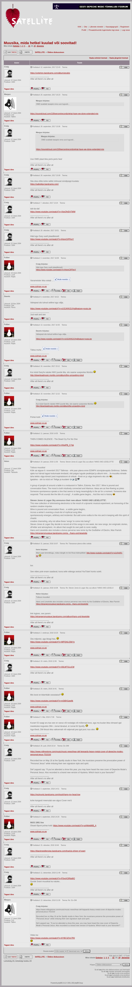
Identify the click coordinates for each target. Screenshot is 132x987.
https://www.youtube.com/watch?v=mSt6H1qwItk (51, 701)
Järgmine (40, 46)
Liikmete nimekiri (96, 27)
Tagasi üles (9, 89)
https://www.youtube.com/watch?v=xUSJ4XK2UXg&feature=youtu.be (60, 308)
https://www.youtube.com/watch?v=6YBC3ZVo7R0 (52, 938)
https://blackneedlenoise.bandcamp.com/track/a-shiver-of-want (57, 851)
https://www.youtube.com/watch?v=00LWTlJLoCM (52, 667)
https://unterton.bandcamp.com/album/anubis (50, 73)
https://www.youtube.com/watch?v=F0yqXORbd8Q (52, 878)
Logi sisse (126, 30)
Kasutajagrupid (112, 27)
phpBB (60, 983)
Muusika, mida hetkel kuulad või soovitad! (40, 43)
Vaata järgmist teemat (118, 58)
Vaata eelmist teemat (98, 58)
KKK (79, 27)
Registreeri (124, 27)
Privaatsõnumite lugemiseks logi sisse (104, 30)
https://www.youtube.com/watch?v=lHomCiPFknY (52, 239)
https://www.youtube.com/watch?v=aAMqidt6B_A (74, 825)
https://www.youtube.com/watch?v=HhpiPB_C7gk (52, 445)
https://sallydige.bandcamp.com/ (44, 184)
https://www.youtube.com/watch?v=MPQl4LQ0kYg (52, 642)
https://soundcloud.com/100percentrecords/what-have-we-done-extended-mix (64, 113)
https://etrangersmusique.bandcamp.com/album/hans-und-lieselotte (59, 616)
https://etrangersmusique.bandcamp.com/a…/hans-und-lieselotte (58, 533)
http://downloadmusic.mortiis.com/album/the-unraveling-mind (57, 375)
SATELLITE (40, 52)
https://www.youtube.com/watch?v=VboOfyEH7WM (52, 212)
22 (29, 46)
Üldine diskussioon (55, 52)
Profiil (84, 30)
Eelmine (16, 46)
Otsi (85, 27)
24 (35, 46)
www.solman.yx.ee (38, 286)
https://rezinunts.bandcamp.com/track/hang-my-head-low (55, 794)
